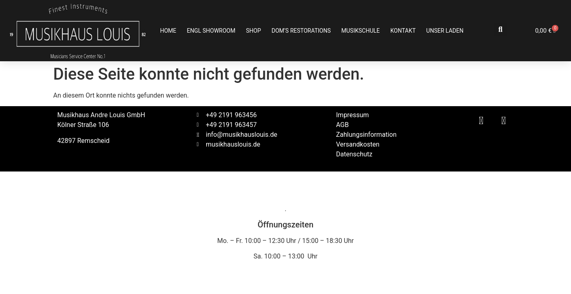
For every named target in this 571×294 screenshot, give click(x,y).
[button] (500, 29)
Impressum (352, 115)
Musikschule (361, 30)
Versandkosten (358, 144)
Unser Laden (444, 30)
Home (168, 30)
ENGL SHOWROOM (211, 30)
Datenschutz (354, 154)
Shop (253, 30)
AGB (342, 125)
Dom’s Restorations (301, 30)
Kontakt (403, 30)
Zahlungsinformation (366, 134)
